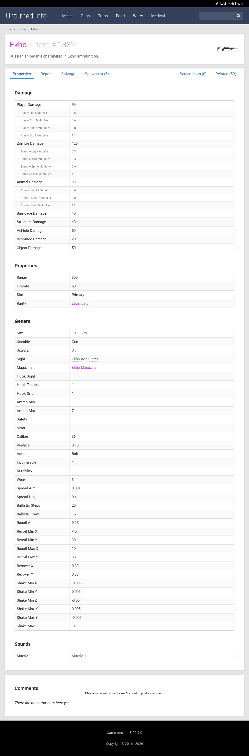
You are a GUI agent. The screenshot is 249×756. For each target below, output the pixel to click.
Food (120, 16)
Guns (85, 16)
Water (138, 16)
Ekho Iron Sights (85, 359)
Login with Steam (231, 3)
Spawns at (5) (97, 74)
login (98, 693)
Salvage (68, 74)
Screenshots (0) (193, 74)
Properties (22, 74)
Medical (158, 16)
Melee (67, 16)
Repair (46, 74)
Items (11, 29)
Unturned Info (26, 15)
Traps (103, 16)
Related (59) (225, 74)
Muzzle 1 (79, 656)
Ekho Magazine (84, 367)
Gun (23, 29)
